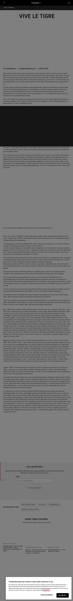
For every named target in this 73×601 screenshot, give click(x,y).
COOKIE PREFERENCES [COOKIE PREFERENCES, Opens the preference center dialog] (47, 598)
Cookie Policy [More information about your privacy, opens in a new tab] (46, 593)
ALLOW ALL (63, 598)
